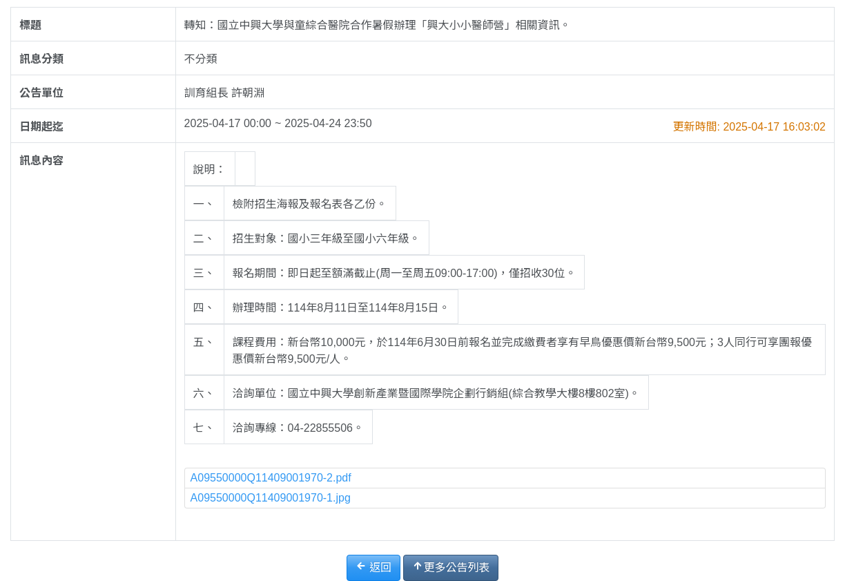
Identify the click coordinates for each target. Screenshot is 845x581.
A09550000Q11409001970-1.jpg (271, 498)
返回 (373, 566)
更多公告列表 (450, 566)
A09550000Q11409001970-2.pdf (271, 478)
